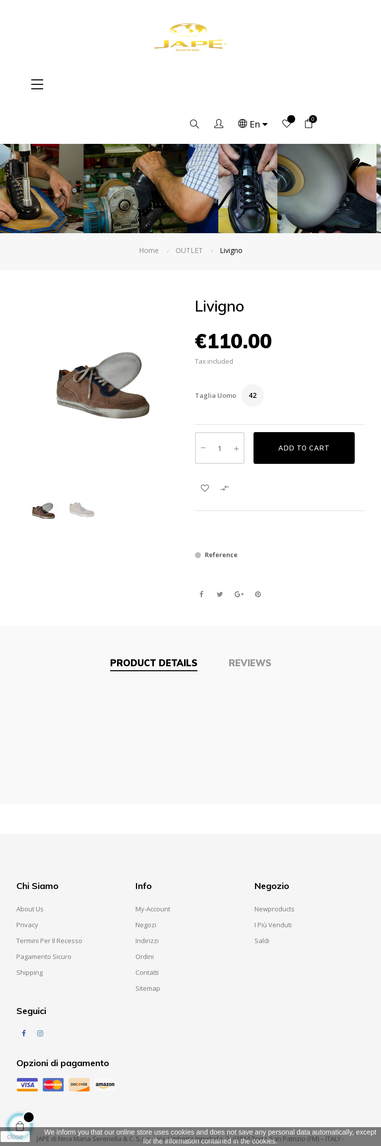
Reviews (250, 623)
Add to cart (304, 408)
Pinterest (258, 555)
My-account (152, 869)
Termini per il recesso (49, 900)
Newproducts (274, 869)
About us (30, 869)
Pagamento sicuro (43, 916)
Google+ (239, 555)
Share (201, 555)
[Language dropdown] (289, 84)
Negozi (145, 885)
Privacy (27, 885)
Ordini (144, 916)
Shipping (29, 932)
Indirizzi (147, 900)
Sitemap (147, 948)
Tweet (220, 555)
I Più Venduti (273, 885)
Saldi (261, 900)
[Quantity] (220, 408)
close (15, 1137)
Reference (221, 514)
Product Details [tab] (153, 623)
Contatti (147, 932)
